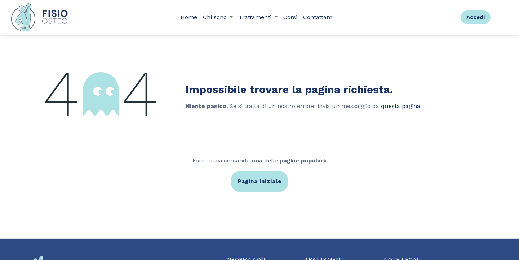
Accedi (475, 17)
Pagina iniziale (259, 181)
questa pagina (400, 106)
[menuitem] (189, 17)
